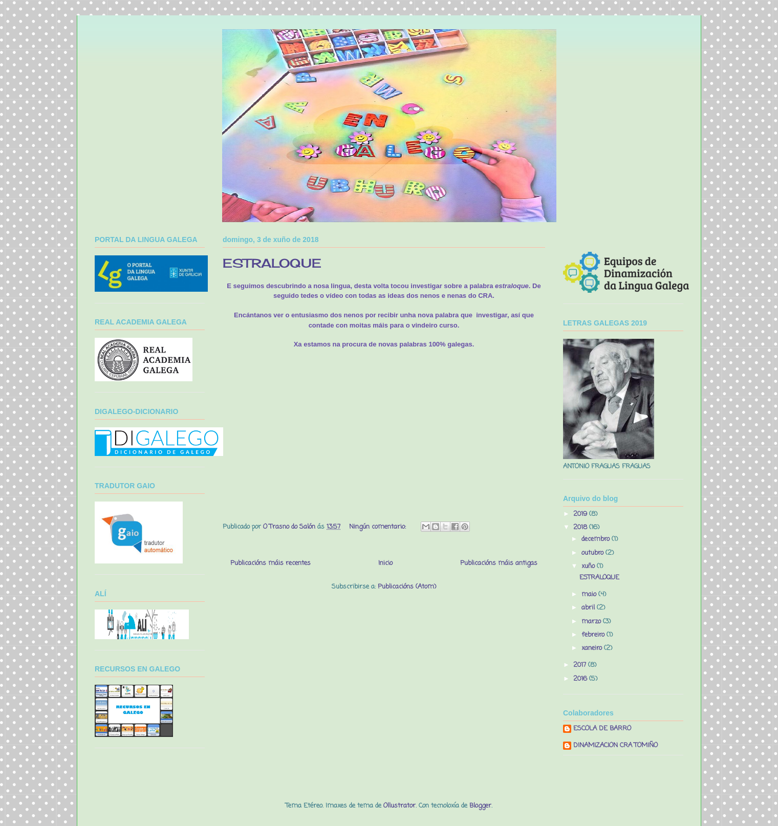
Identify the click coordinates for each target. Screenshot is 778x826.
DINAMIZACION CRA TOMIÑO (615, 746)
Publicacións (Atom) (407, 587)
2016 (581, 679)
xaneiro (592, 648)
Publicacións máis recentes (270, 563)
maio (589, 594)
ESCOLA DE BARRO (602, 729)
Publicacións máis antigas (498, 563)
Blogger (480, 806)
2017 (580, 665)
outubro (593, 553)
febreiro (594, 635)
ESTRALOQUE (272, 263)
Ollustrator (399, 806)
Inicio (385, 563)
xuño (589, 566)
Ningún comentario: (378, 527)
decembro (596, 539)
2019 (581, 514)
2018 (581, 527)
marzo (592, 621)
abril (589, 608)
